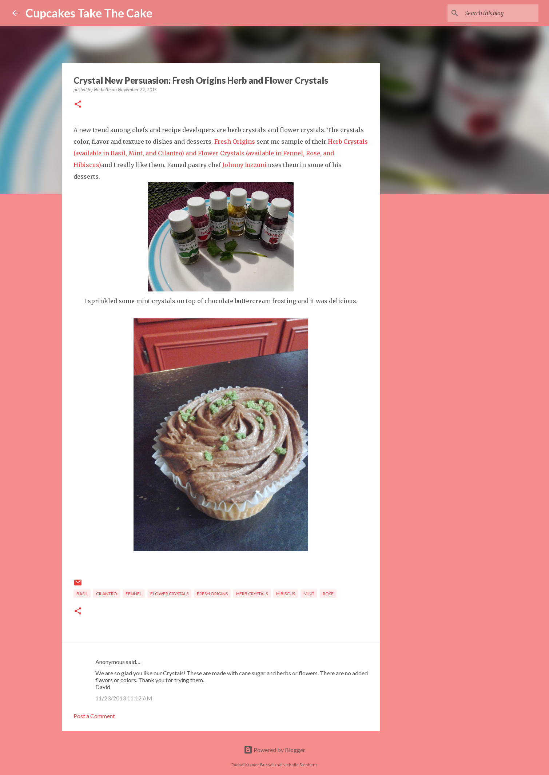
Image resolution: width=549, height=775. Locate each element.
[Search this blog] (500, 13)
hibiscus (285, 593)
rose (328, 593)
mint (308, 593)
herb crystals (252, 593)
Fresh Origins (234, 141)
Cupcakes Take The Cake (88, 13)
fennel (134, 593)
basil (82, 593)
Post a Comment (94, 715)
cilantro (106, 593)
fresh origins (212, 593)
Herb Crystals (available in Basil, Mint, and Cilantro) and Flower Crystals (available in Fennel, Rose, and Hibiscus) (220, 153)
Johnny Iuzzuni (244, 164)
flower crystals (169, 593)
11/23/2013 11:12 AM (123, 698)
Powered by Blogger (274, 749)
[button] (77, 105)
